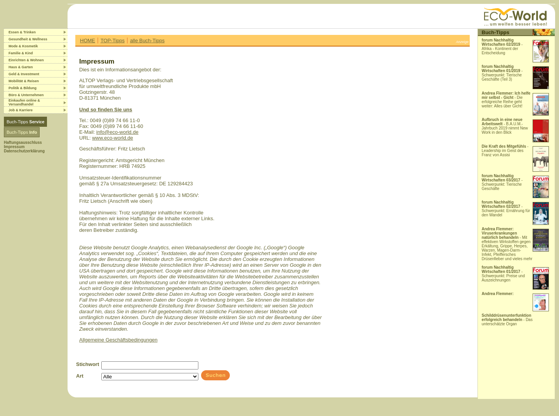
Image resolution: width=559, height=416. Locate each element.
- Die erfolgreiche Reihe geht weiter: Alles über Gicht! (506, 99)
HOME (87, 40)
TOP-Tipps (113, 40)
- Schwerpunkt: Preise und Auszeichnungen (503, 273)
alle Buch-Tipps (147, 40)
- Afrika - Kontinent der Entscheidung (502, 46)
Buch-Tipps (25, 121)
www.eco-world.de (112, 138)
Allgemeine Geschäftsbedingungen (118, 340)
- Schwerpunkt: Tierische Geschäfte (502, 182)
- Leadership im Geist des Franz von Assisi (505, 150)
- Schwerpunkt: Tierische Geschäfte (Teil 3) (502, 72)
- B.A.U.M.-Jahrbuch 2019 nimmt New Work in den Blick (505, 126)
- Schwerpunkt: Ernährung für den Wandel (506, 208)
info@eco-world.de (117, 132)
